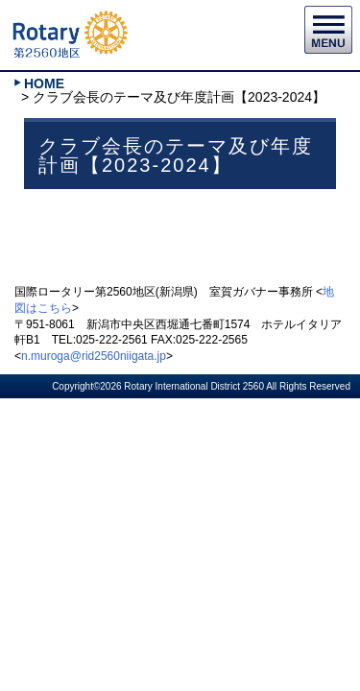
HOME (44, 83)
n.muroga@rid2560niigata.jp (93, 356)
